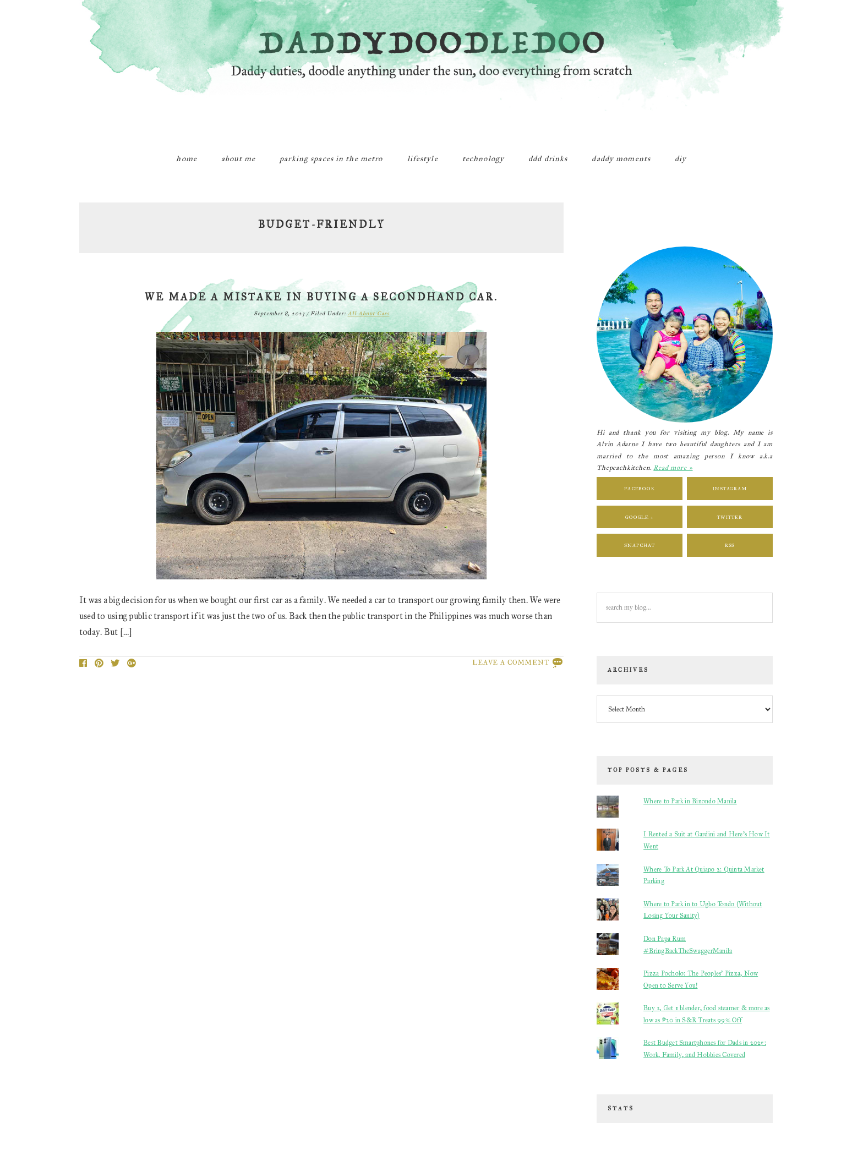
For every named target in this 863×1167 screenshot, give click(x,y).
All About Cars (369, 313)
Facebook (639, 488)
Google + (639, 517)
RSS (730, 545)
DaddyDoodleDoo (431, 69)
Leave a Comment (510, 662)
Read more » (672, 468)
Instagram (730, 488)
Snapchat (639, 545)
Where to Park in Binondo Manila (689, 801)
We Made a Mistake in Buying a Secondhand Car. (321, 297)
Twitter (729, 517)
